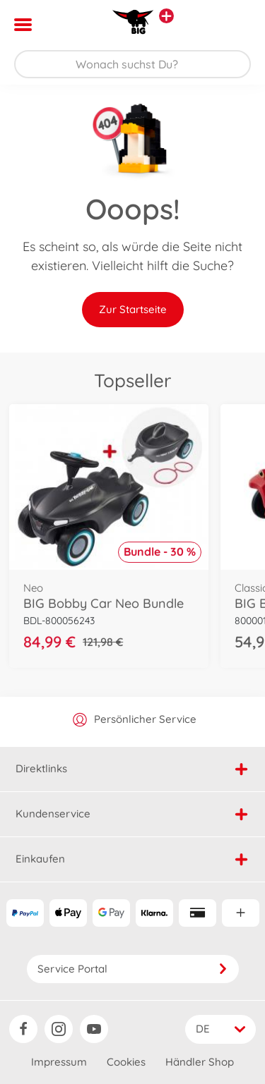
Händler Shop (199, 1061)
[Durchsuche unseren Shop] (132, 64)
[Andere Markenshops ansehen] (166, 15)
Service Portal (132, 968)
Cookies (126, 1061)
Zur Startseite (133, 309)
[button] (234, 25)
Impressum (59, 1061)
